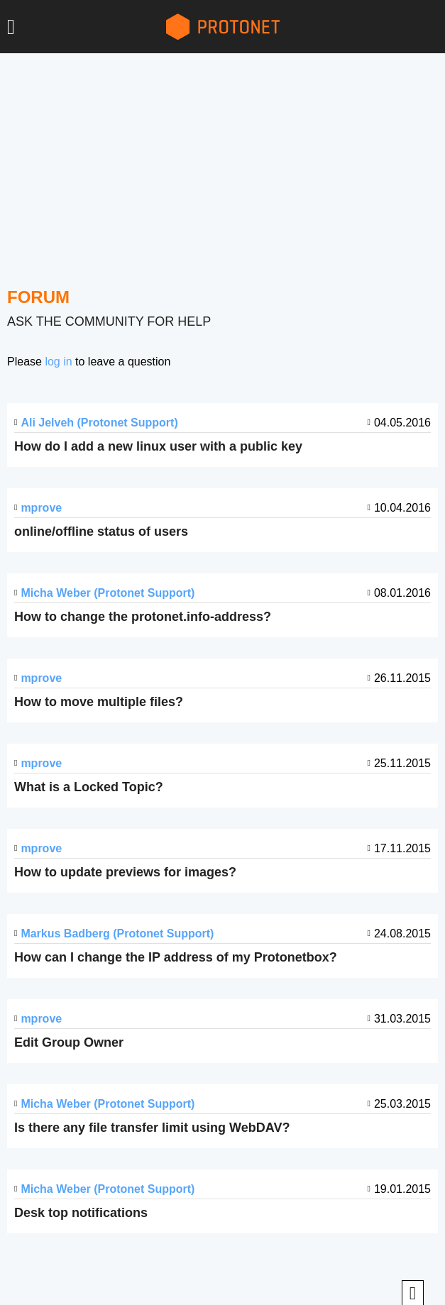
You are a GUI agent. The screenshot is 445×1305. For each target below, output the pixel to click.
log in (58, 362)
